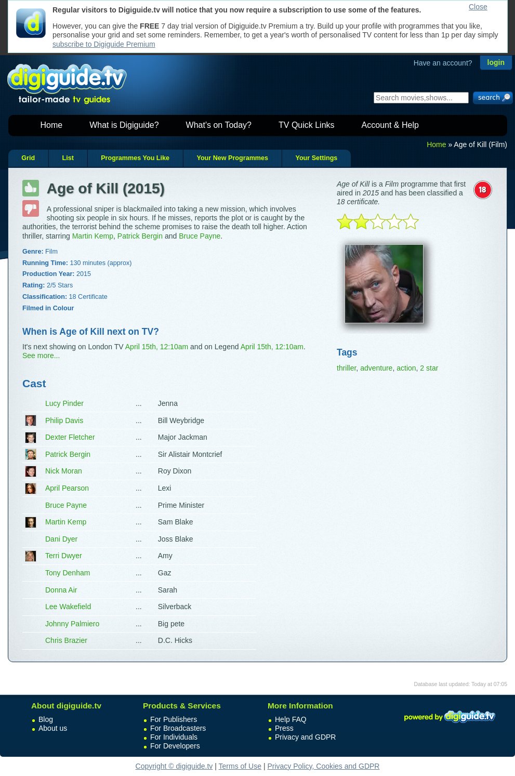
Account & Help (390, 125)
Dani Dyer (61, 539)
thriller (346, 368)
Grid (28, 158)
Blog (45, 719)
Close (478, 7)
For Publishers (173, 719)
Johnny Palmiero (72, 624)
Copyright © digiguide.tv (174, 766)
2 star (429, 368)
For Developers (175, 746)
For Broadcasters (178, 728)
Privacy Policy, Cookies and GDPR (323, 766)
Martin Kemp (92, 236)
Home (52, 125)
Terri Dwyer (63, 555)
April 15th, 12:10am (156, 347)
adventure (376, 368)
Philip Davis (64, 420)
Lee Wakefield (68, 606)
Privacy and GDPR (305, 737)
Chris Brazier (66, 640)
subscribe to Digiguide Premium (103, 44)
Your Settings (316, 158)
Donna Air (61, 590)
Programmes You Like (135, 158)
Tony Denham (67, 573)
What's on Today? (219, 125)
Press (284, 728)
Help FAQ (291, 719)
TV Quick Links (307, 125)
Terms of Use (240, 766)
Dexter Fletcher (70, 437)
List (67, 158)
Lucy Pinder (64, 403)
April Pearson (67, 488)
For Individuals (173, 737)
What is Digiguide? (124, 125)
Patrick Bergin (140, 236)
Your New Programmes (232, 158)
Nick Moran (63, 471)
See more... (41, 355)
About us (52, 728)
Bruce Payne (199, 236)
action (406, 368)
